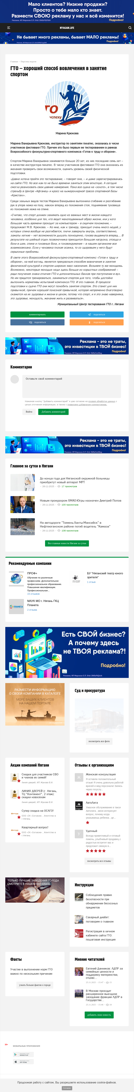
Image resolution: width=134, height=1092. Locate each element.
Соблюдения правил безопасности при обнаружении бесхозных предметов (102, 901)
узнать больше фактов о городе (35, 985)
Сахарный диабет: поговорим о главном (100, 919)
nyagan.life (67, 28)
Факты (16, 959)
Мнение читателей (89, 959)
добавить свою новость (99, 1015)
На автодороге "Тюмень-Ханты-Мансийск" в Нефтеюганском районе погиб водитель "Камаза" (75, 524)
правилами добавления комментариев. (87, 404)
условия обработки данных (101, 401)
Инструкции (84, 885)
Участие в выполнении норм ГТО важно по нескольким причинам (31, 971)
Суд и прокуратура (90, 690)
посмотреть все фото (99, 741)
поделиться (96, 314)
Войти (29, 411)
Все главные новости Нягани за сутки (67, 543)
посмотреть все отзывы (99, 861)
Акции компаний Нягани (29, 765)
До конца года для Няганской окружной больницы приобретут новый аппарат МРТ (75, 480)
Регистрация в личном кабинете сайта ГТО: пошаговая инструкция (101, 935)
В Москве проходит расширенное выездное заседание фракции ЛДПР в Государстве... (104, 995)
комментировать (37, 314)
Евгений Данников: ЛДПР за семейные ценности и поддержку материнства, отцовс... (104, 973)
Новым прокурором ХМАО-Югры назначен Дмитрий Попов (80, 500)
